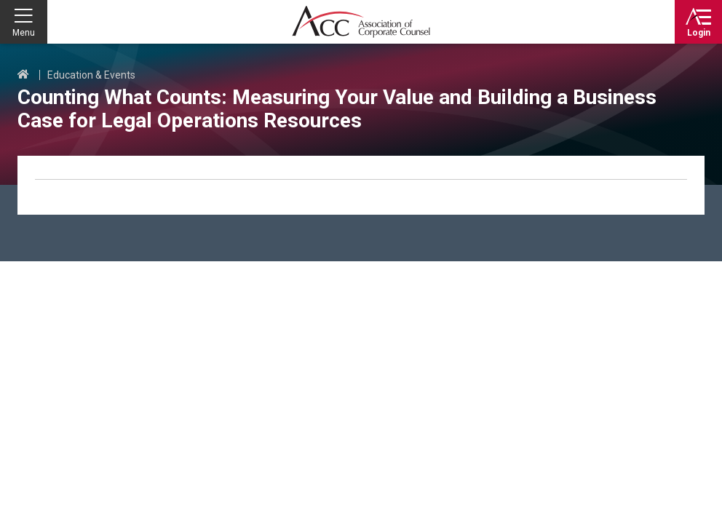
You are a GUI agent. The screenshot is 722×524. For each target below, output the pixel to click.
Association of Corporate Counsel (361, 22)
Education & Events (91, 75)
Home (23, 75)
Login (698, 33)
